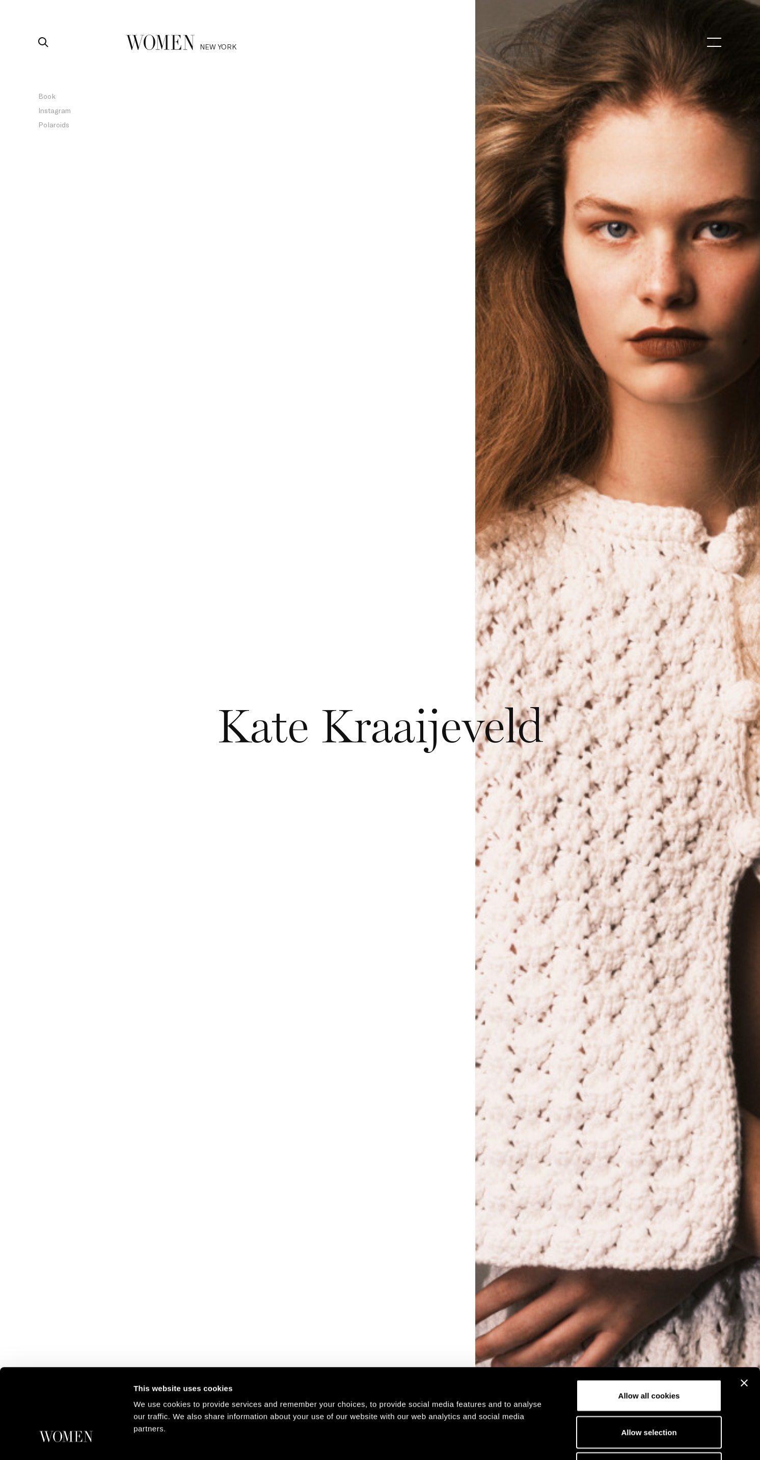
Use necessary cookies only (649, 1391)
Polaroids (53, 124)
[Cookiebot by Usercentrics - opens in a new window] (66, 1440)
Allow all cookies (649, 1318)
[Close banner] (744, 1306)
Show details (534, 1440)
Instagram (54, 110)
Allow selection (648, 1355)
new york (218, 46)
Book (47, 96)
